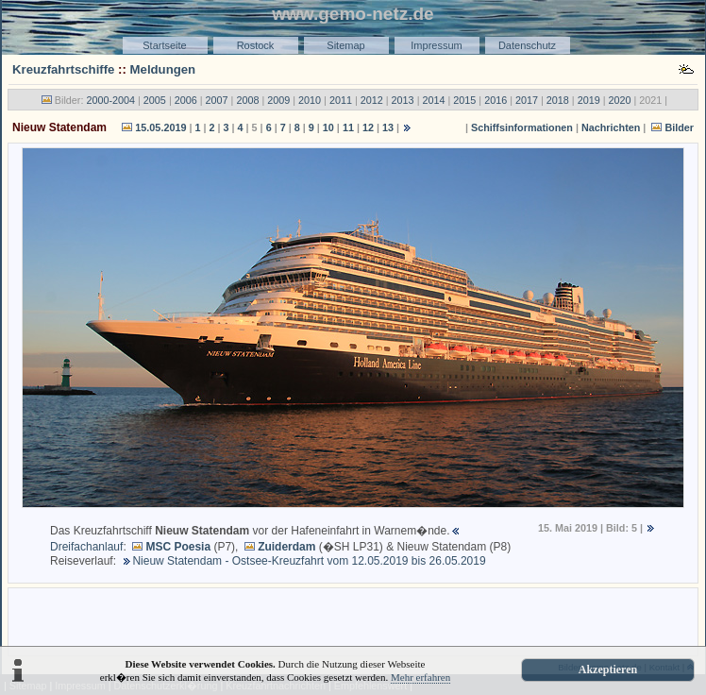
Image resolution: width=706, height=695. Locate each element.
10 (328, 127)
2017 (526, 100)
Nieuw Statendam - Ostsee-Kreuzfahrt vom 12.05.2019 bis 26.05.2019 (308, 561)
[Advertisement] (353, 620)
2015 (464, 100)
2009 (278, 100)
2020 (620, 100)
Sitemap (345, 45)
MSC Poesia (177, 546)
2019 (589, 100)
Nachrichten (610, 127)
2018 (557, 100)
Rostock (256, 45)
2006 (186, 100)
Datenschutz (527, 45)
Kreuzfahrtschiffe (63, 69)
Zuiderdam (286, 546)
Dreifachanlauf (86, 546)
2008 (247, 100)
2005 (154, 100)
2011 (340, 100)
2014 (433, 100)
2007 (217, 100)
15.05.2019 (160, 127)
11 (348, 127)
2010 (309, 100)
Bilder (679, 127)
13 (388, 127)
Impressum (436, 45)
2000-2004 (110, 100)
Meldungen (163, 69)
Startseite (164, 45)
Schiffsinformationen (522, 127)
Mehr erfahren (420, 677)
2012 (372, 100)
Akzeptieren (608, 669)
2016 (495, 100)
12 (368, 127)
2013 (403, 100)
